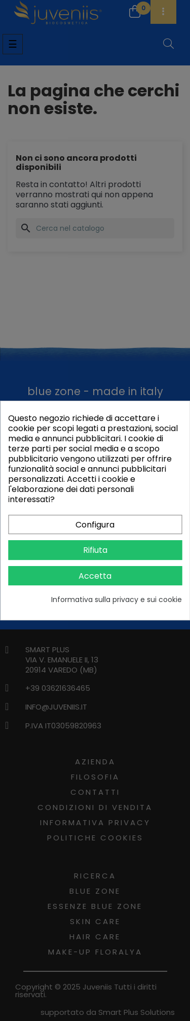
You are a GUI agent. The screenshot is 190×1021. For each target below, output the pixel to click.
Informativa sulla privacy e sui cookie (116, 599)
